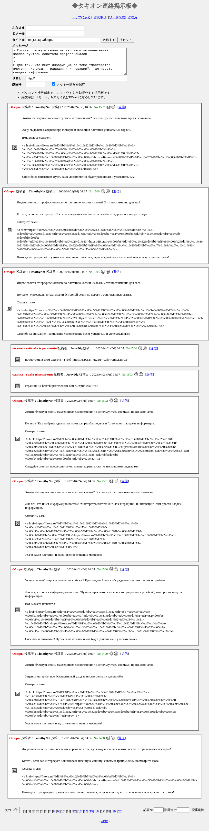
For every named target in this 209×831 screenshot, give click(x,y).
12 (74, 816)
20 (119, 816)
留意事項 (100, 17)
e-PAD (104, 826)
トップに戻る (81, 17)
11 (68, 816)
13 (79, 816)
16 (97, 816)
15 (91, 816)
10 (62, 816)
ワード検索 (117, 17)
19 (114, 816)
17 (102, 816)
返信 (122, 112)
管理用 (132, 17)
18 (108, 816)
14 (85, 816)
